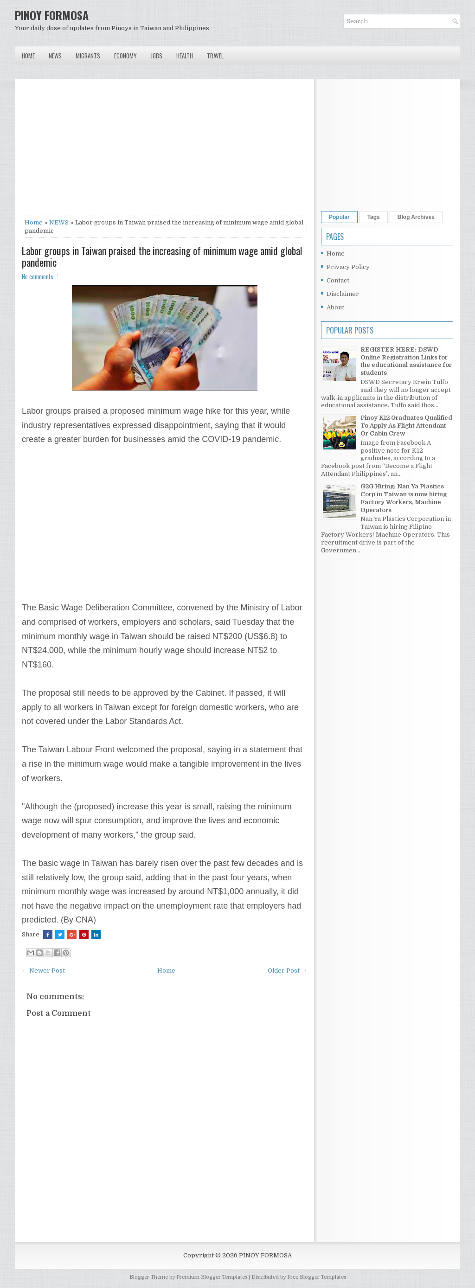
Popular (339, 217)
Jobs (156, 55)
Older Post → (287, 970)
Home (28, 55)
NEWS (59, 222)
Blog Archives (416, 217)
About (335, 307)
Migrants (88, 55)
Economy (125, 55)
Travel (215, 55)
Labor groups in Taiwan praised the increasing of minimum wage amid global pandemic (162, 256)
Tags (373, 217)
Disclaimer (343, 293)
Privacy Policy (348, 266)
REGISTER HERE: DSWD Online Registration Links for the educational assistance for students (406, 361)
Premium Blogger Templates (211, 1277)
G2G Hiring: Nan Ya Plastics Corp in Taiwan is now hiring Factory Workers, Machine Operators (403, 498)
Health (184, 55)
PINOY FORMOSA (52, 14)
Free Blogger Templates (316, 1277)
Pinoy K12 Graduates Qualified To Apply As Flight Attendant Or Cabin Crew (406, 425)
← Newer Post (43, 970)
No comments (37, 276)
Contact (338, 280)
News (55, 55)
